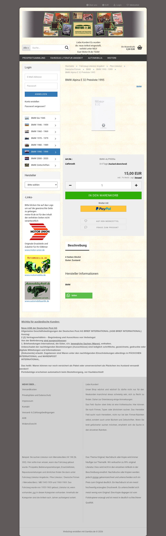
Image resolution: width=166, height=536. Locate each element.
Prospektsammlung (33, 58)
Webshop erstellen (72, 531)
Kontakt (26, 406)
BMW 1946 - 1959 (36, 124)
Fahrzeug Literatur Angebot (66, 58)
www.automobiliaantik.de (37, 301)
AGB (24, 418)
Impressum (27, 401)
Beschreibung (77, 245)
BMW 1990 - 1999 (36, 151)
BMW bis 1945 (35, 118)
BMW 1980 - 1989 (36, 145)
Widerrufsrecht (29, 424)
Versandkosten (29, 389)
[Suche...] (26, 48)
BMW (139, 86)
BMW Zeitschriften (37, 165)
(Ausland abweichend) (117, 164)
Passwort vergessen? (35, 106)
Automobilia (95, 58)
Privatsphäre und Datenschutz (36, 395)
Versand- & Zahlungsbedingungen (38, 412)
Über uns (91, 5)
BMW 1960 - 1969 (36, 131)
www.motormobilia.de (35, 275)
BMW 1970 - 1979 (36, 138)
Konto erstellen (32, 101)
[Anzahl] (103, 185)
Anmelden (41, 94)
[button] (105, 5)
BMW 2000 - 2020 (36, 158)
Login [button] (118, 5)
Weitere (111, 58)
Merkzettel (133, 5)
